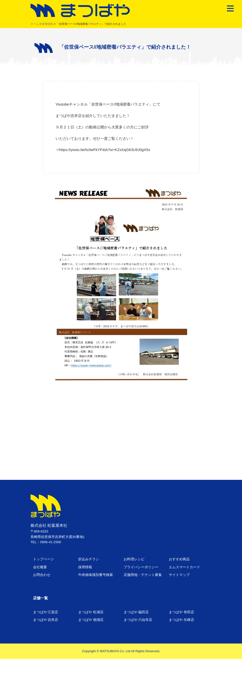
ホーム (35, 23)
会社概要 (40, 567)
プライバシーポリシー (141, 567)
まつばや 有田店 (181, 612)
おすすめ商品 (179, 559)
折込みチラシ (88, 559)
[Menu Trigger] (230, 8)
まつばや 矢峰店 (181, 620)
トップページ (43, 559)
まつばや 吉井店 (45, 620)
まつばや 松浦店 (91, 612)
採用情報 (85, 567)
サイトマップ (179, 575)
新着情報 (47, 23)
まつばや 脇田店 (136, 612)
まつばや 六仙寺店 (138, 620)
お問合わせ (41, 575)
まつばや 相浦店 (91, 620)
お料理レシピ (134, 559)
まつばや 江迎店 (45, 612)
